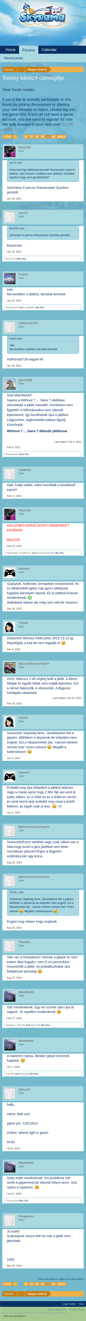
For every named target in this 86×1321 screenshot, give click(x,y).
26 (26, 136)
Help (81, 1303)
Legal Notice (69, 1303)
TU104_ (24, 623)
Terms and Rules (57, 1309)
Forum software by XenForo (18, 1312)
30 (48, 136)
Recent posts (13, 58)
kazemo (24, 568)
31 (53, 136)
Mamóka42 (12, 307)
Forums (28, 50)
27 (31, 136)
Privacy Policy (77, 1309)
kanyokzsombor (46, 552)
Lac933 (10, 1073)
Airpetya (10, 1025)
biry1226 (25, 147)
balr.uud (24, 1089)
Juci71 (23, 213)
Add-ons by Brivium (14, 1316)
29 (42, 136)
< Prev (7, 136)
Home (11, 50)
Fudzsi (23, 274)
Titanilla (24, 942)
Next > (61, 136)
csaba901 (29, 307)
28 (37, 136)
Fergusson (12, 1200)
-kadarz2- (25, 469)
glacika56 (25, 380)
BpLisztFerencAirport (34, 663)
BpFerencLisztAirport (34, 826)
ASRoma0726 (28, 323)
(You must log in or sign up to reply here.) (61, 1279)
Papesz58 (11, 552)
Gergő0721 (25, 552)
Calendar (49, 50)
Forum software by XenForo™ (51, 1312)
